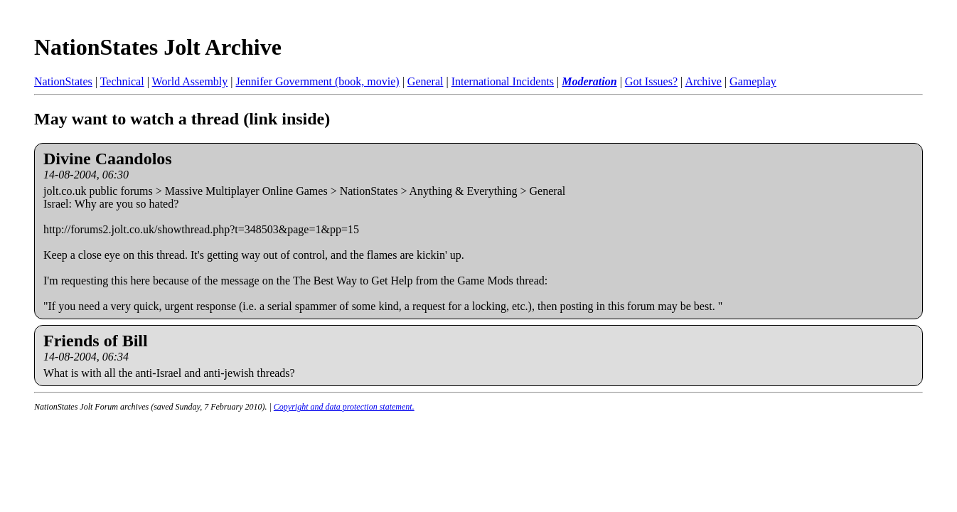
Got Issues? (651, 81)
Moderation (589, 81)
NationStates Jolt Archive (158, 47)
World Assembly (190, 81)
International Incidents (502, 81)
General (425, 81)
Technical (122, 81)
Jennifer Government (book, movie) (317, 81)
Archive (703, 81)
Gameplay (752, 81)
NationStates (63, 81)
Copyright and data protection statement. (344, 407)
